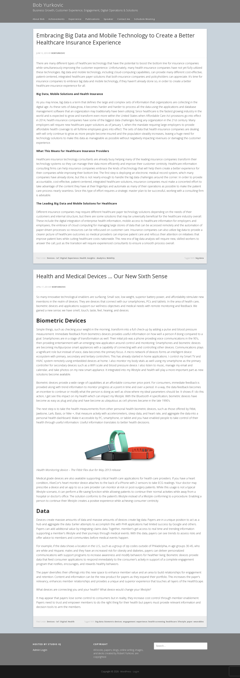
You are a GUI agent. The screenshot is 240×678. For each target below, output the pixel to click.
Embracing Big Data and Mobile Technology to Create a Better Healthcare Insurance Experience (115, 39)
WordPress (125, 671)
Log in (136, 671)
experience (141, 621)
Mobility (111, 258)
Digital (63, 258)
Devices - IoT (53, 258)
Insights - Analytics (96, 258)
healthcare (171, 621)
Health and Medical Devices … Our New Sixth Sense (101, 276)
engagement (129, 621)
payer (190, 621)
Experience (73, 258)
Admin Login (40, 650)
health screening (156, 621)
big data (200, 258)
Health (83, 258)
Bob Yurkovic (48, 5)
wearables (198, 621)
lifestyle (182, 621)
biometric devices (113, 621)
